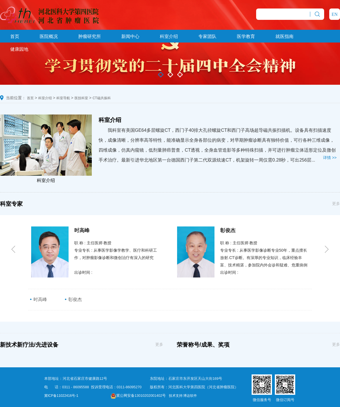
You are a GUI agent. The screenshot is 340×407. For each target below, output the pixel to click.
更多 (336, 203)
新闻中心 (130, 36)
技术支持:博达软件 (183, 396)
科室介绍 (169, 36)
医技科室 (81, 98)
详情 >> (330, 157)
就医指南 (284, 36)
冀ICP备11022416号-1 (61, 396)
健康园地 (19, 49)
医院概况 (49, 36)
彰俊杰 (73, 299)
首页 (14, 36)
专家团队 (207, 36)
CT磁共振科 (102, 98)
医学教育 (246, 36)
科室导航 (63, 98)
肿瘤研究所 (89, 36)
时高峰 (38, 299)
